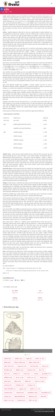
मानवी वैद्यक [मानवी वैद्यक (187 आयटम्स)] (19, 385)
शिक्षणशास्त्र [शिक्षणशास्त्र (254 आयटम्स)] (33, 396)
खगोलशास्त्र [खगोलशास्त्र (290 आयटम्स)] (31, 370)
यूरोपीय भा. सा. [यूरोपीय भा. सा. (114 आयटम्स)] (35, 389)
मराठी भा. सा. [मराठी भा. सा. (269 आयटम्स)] (39, 381)
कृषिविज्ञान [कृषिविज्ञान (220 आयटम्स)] (19, 370)
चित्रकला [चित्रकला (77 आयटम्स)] (16, 374)
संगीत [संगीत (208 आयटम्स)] (43, 396)
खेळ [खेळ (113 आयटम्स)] (41, 370)
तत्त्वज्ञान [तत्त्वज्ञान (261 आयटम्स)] (26, 374)
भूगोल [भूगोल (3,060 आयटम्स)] (7, 381)
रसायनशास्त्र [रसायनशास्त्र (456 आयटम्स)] (8, 393)
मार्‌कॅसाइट (5, 350)
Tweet (11, 280)
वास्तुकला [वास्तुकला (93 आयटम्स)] (7, 396)
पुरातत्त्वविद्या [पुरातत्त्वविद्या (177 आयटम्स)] (46, 374)
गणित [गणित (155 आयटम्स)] (7, 374)
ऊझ (40, 291)
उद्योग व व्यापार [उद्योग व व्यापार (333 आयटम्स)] (9, 366)
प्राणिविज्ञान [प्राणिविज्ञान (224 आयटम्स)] (8, 377)
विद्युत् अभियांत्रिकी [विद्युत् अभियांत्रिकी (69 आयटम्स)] (20, 396)
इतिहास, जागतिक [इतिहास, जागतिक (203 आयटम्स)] (19, 362)
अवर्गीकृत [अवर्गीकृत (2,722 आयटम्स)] (18, 359)
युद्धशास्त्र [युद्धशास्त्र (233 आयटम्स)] (22, 389)
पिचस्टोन (40, 298)
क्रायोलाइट (15, 298)
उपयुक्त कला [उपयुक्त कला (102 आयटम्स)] (21, 366)
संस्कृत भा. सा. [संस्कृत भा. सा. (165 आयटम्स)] (9, 400)
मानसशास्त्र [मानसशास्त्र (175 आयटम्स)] (31, 385)
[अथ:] (3, 11)
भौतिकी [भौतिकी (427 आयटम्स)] (28, 381)
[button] (2, 9)
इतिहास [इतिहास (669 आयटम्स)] (7, 362)
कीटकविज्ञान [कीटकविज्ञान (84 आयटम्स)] (8, 370)
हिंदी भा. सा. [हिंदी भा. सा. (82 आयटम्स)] (33, 400)
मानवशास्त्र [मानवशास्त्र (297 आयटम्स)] (8, 385)
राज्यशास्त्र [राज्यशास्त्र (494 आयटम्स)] (20, 393)
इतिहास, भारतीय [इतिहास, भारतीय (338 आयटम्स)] (34, 362)
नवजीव (10, 11)
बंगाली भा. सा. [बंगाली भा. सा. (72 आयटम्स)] (31, 377)
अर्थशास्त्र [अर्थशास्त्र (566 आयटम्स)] (7, 359)
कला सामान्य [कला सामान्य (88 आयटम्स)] (34, 366)
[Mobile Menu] (51, 3)
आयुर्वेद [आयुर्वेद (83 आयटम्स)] (29, 359)
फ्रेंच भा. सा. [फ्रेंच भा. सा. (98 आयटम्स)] (19, 377)
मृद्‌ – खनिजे (15, 291)
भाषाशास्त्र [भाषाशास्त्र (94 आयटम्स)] (43, 377)
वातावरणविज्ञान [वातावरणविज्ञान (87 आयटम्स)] (45, 393)
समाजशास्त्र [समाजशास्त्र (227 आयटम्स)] (21, 400)
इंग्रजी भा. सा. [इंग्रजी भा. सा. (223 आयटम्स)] (39, 359)
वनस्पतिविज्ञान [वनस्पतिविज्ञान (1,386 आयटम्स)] (32, 393)
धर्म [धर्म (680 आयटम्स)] (36, 374)
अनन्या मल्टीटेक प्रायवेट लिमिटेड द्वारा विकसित (44, 411)
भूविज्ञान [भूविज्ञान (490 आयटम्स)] (17, 381)
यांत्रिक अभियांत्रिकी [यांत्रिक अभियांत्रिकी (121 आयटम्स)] (10, 389)
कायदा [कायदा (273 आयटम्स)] (45, 366)
